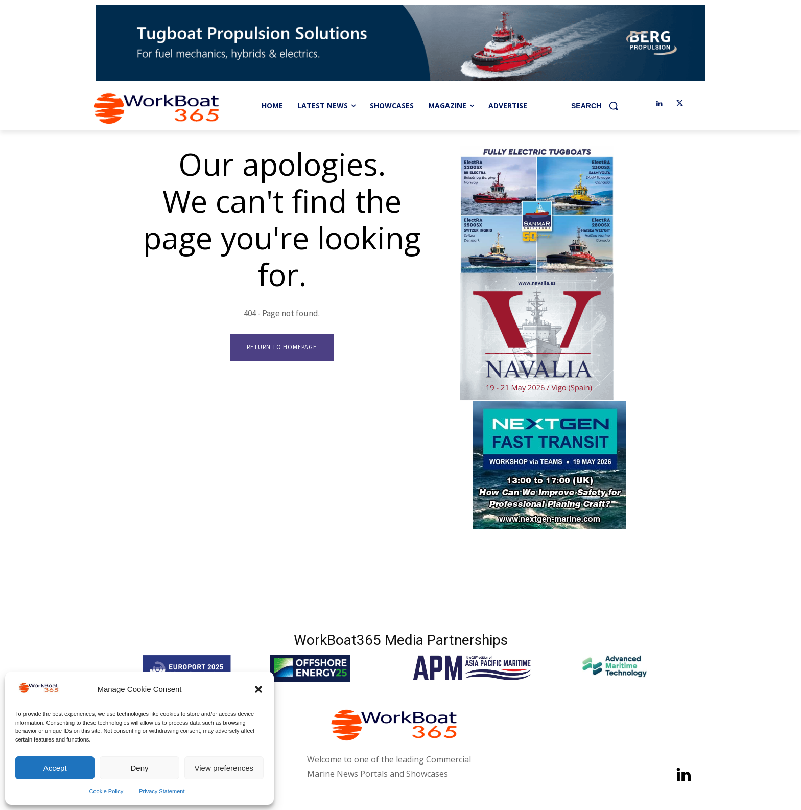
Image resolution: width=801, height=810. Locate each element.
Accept (55, 767)
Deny (139, 767)
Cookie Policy (106, 791)
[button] (258, 689)
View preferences (224, 767)
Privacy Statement (161, 791)
